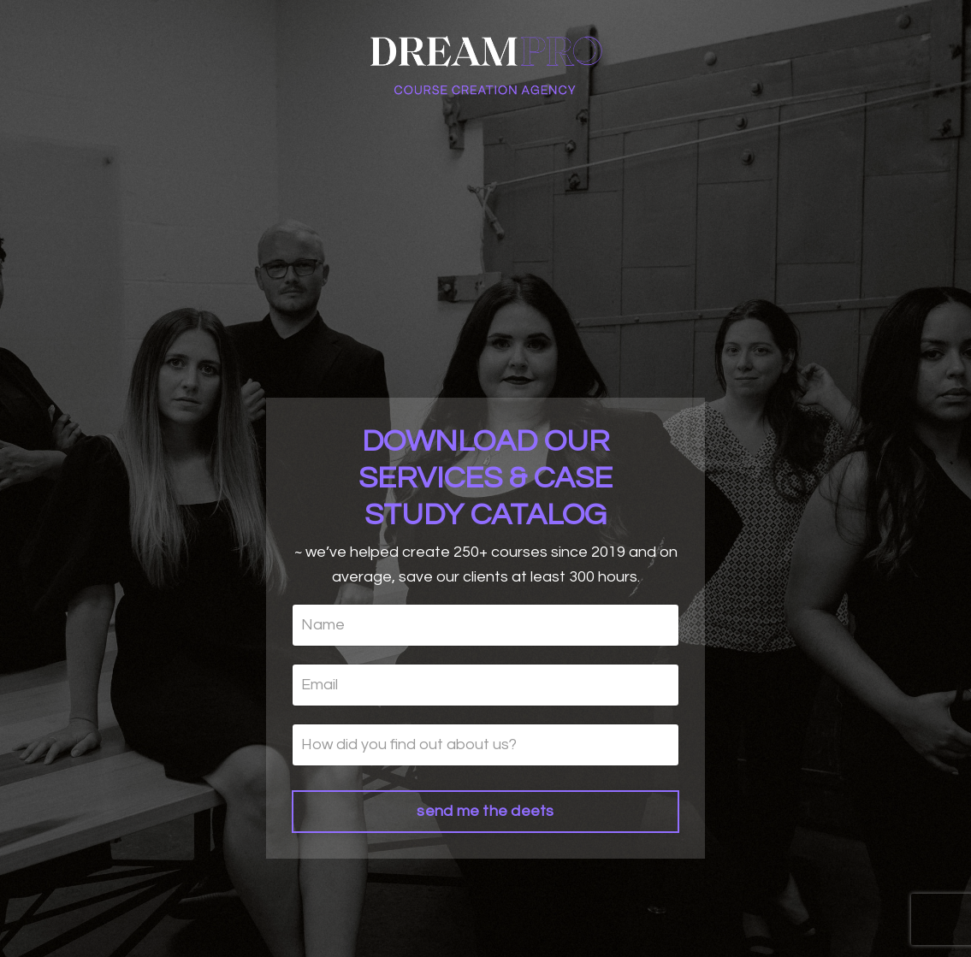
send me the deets (485, 811)
